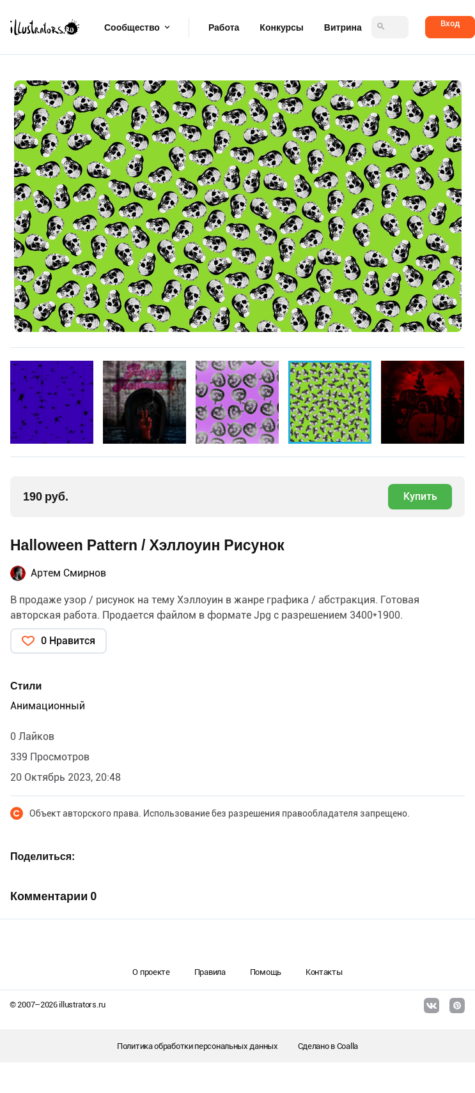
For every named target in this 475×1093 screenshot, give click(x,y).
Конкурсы (281, 27)
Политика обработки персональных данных (197, 1046)
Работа (223, 27)
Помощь (265, 972)
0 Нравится (68, 641)
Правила (210, 972)
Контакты (324, 972)
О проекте (150, 972)
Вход (450, 23)
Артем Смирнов (68, 573)
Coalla (347, 1046)
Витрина (343, 27)
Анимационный (47, 706)
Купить (420, 496)
